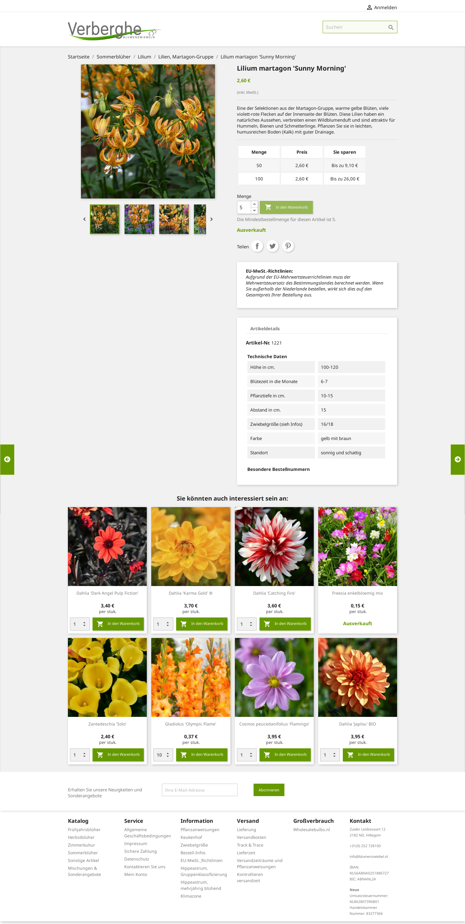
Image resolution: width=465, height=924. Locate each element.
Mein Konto (135, 877)
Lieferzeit (246, 855)
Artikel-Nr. (258, 345)
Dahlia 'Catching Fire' (274, 595)
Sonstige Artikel (83, 863)
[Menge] (244, 210)
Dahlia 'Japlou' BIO (357, 726)
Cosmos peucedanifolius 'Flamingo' (274, 726)
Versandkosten (251, 840)
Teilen (257, 249)
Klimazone (191, 898)
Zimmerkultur (81, 847)
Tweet (272, 249)
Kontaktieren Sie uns (144, 869)
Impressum (135, 846)
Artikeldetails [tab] (265, 331)
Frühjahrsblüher (84, 832)
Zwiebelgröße (194, 847)
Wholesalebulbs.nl (311, 832)
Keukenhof (191, 840)
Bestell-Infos (193, 855)
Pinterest (288, 249)
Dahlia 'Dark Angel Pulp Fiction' (107, 595)
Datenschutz (136, 861)
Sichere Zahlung (140, 854)
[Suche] (360, 30)
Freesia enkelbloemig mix (357, 595)
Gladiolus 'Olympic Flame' (190, 726)
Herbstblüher (81, 840)
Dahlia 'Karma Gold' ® (191, 595)
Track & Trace (250, 847)
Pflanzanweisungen (200, 832)
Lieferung (246, 832)
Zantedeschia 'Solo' (107, 726)
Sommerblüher (83, 855)
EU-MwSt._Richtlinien (202, 863)
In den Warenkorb (286, 210)
